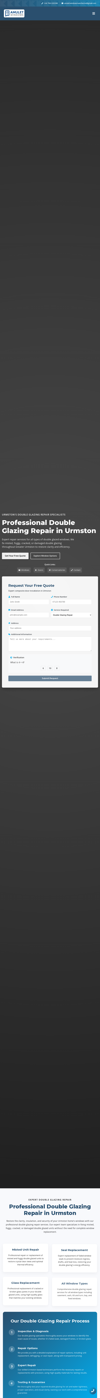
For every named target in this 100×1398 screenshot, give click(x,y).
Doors (39, 570)
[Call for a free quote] (92, 1390)
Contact (75, 570)
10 (50, 668)
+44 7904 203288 (49, 3)
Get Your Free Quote (15, 556)
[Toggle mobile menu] (93, 13)
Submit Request (50, 678)
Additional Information (20, 634)
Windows (24, 570)
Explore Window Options (45, 555)
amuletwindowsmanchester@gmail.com (79, 3)
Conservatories (57, 570)
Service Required (60, 610)
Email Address (16, 610)
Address (13, 623)
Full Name (14, 596)
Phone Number (59, 596)
